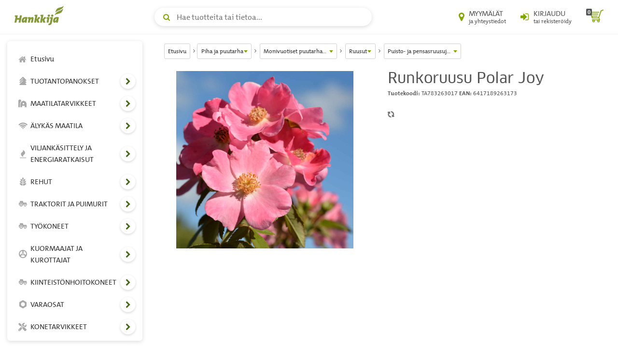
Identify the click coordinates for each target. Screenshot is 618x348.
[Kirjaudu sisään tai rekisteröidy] (546, 17)
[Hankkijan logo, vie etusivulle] (41, 15)
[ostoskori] (595, 17)
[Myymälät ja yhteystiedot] (482, 17)
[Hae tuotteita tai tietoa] (263, 17)
